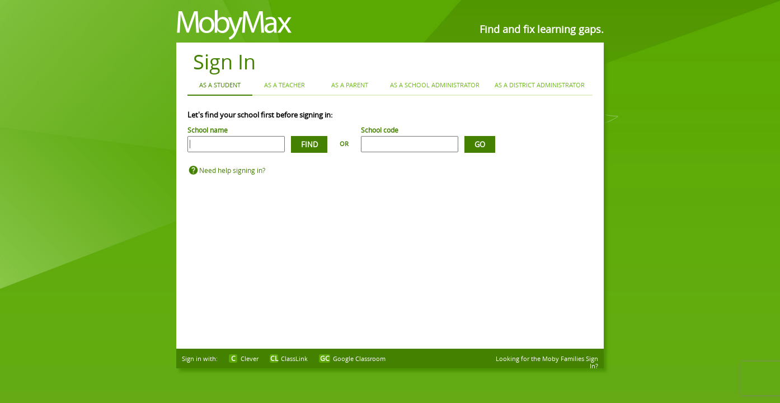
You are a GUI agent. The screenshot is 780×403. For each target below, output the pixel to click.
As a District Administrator (540, 85)
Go (479, 144)
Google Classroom (359, 358)
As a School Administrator (435, 85)
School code (379, 129)
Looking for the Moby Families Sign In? (547, 362)
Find (309, 144)
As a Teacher (284, 85)
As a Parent (349, 85)
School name (207, 129)
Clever (250, 358)
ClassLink (294, 358)
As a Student (220, 85)
